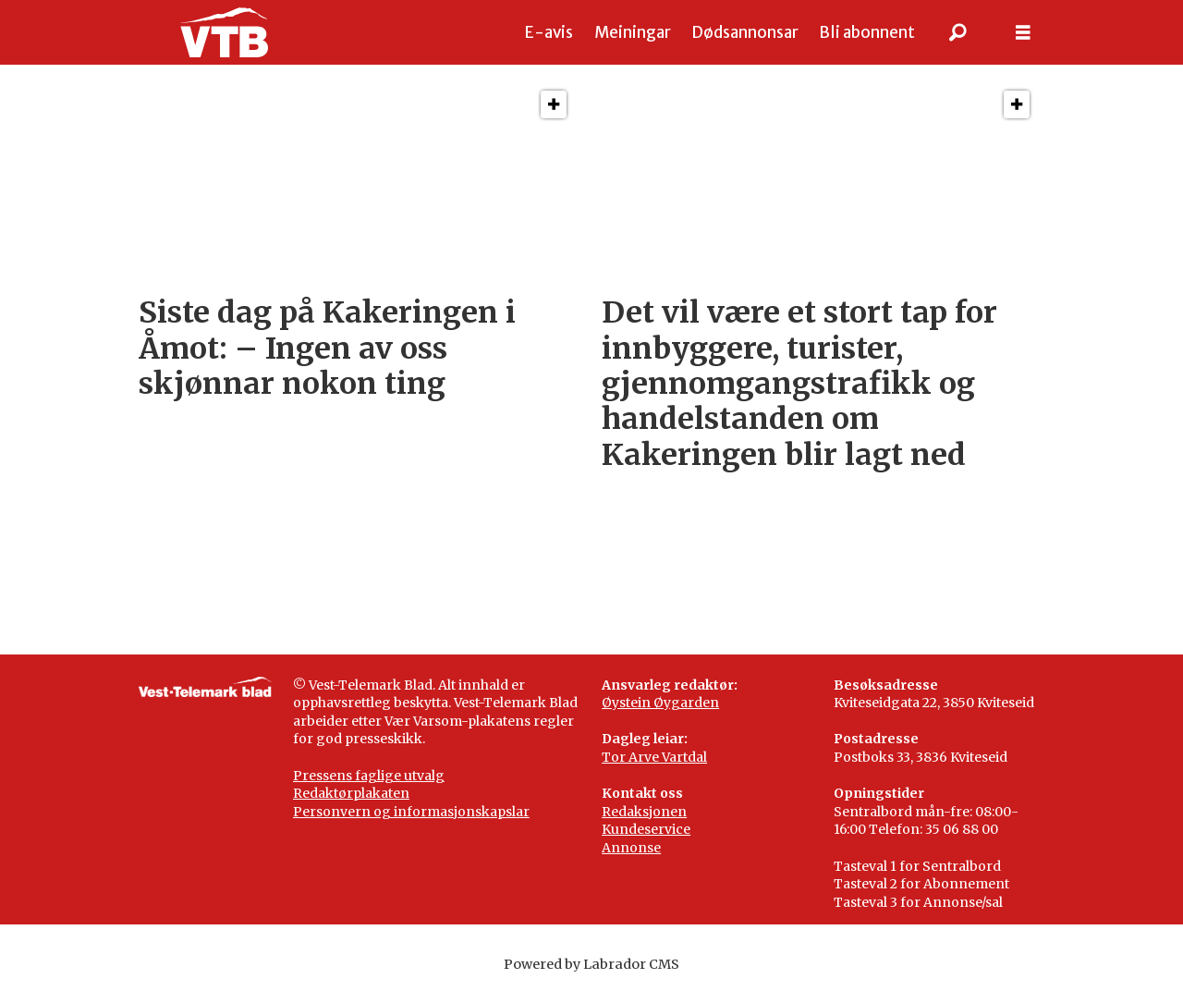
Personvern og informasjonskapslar (411, 811)
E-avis (549, 32)
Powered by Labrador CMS (591, 964)
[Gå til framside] (224, 32)
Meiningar (632, 32)
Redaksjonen (644, 811)
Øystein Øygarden (660, 702)
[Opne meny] (1023, 33)
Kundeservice (646, 829)
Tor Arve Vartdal (654, 757)
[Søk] (958, 32)
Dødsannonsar (745, 32)
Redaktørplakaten (351, 793)
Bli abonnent (867, 32)
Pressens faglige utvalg (369, 775)
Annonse (631, 847)
